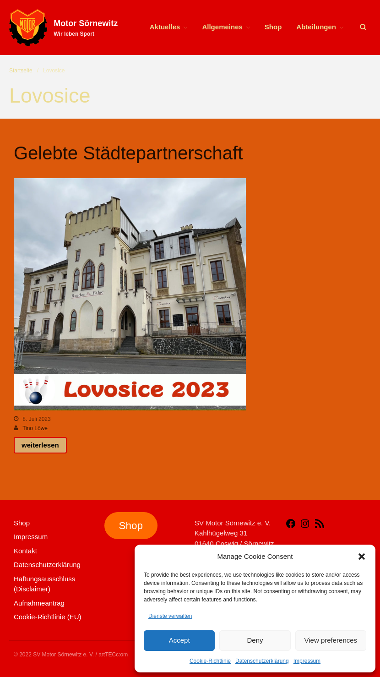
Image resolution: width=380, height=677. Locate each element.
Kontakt (25, 551)
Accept (179, 640)
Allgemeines (222, 27)
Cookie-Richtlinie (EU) (47, 617)
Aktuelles (165, 27)
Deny (255, 640)
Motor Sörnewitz (86, 23)
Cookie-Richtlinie (210, 661)
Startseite (21, 70)
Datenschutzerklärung (262, 661)
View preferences (331, 640)
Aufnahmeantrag (39, 603)
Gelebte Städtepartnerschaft (128, 153)
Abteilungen (316, 27)
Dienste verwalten (170, 616)
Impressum (306, 661)
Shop (273, 27)
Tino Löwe (35, 428)
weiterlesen (40, 445)
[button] (361, 556)
